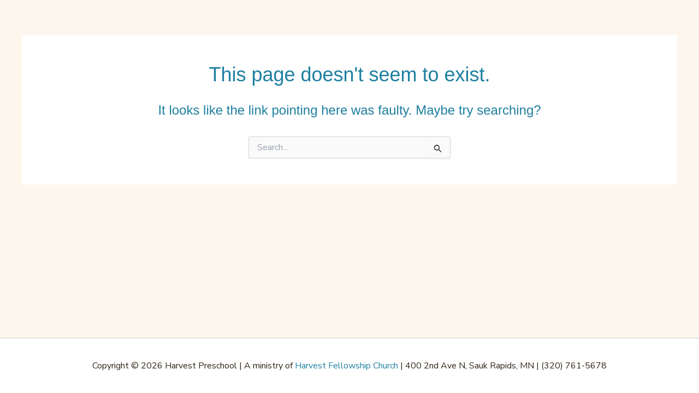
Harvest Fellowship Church (346, 366)
